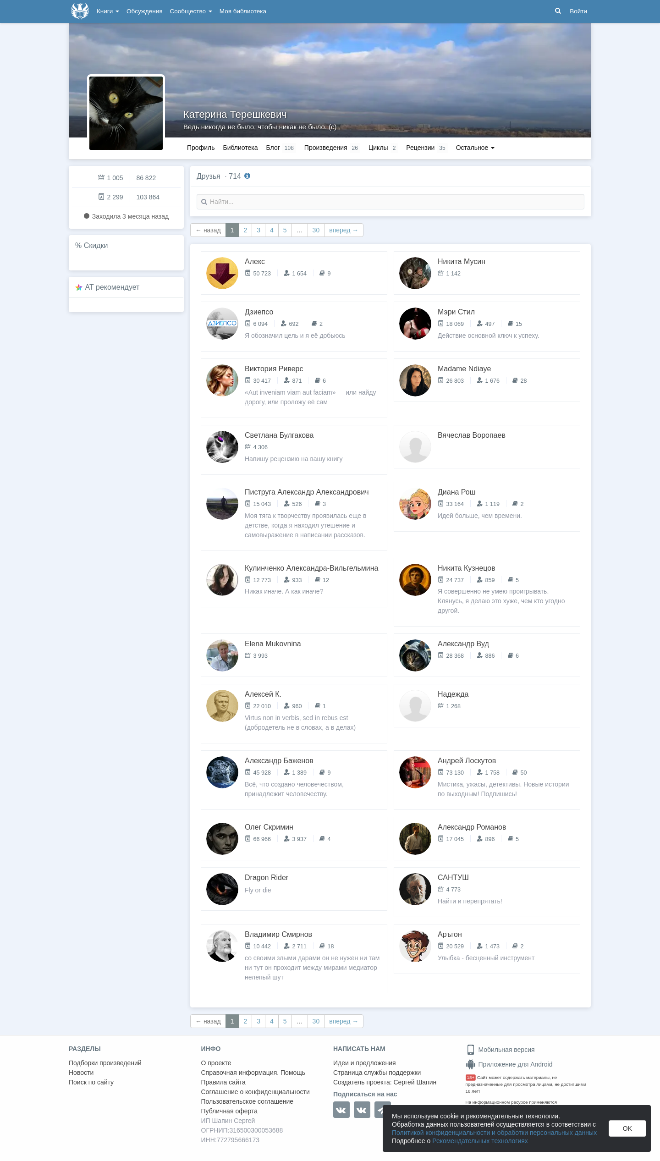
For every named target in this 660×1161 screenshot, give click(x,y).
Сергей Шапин (414, 1082)
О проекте (216, 1063)
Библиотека (240, 147)
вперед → (343, 230)
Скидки (96, 245)
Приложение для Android (509, 1064)
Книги (108, 11)
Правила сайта (223, 1082)
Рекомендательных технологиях (480, 1140)
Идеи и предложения (364, 1063)
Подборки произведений (105, 1063)
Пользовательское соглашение (247, 1101)
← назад (208, 230)
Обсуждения (144, 11)
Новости (81, 1072)
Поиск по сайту (91, 1082)
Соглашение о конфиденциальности (255, 1091)
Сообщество (191, 11)
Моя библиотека (243, 11)
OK (627, 1128)
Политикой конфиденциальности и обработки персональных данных (494, 1132)
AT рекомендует (112, 287)
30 (316, 230)
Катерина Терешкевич (235, 114)
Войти (578, 11)
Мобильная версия (500, 1050)
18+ (471, 1077)
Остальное (475, 147)
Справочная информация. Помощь (253, 1072)
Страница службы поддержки (377, 1072)
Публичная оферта (229, 1111)
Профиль (200, 147)
